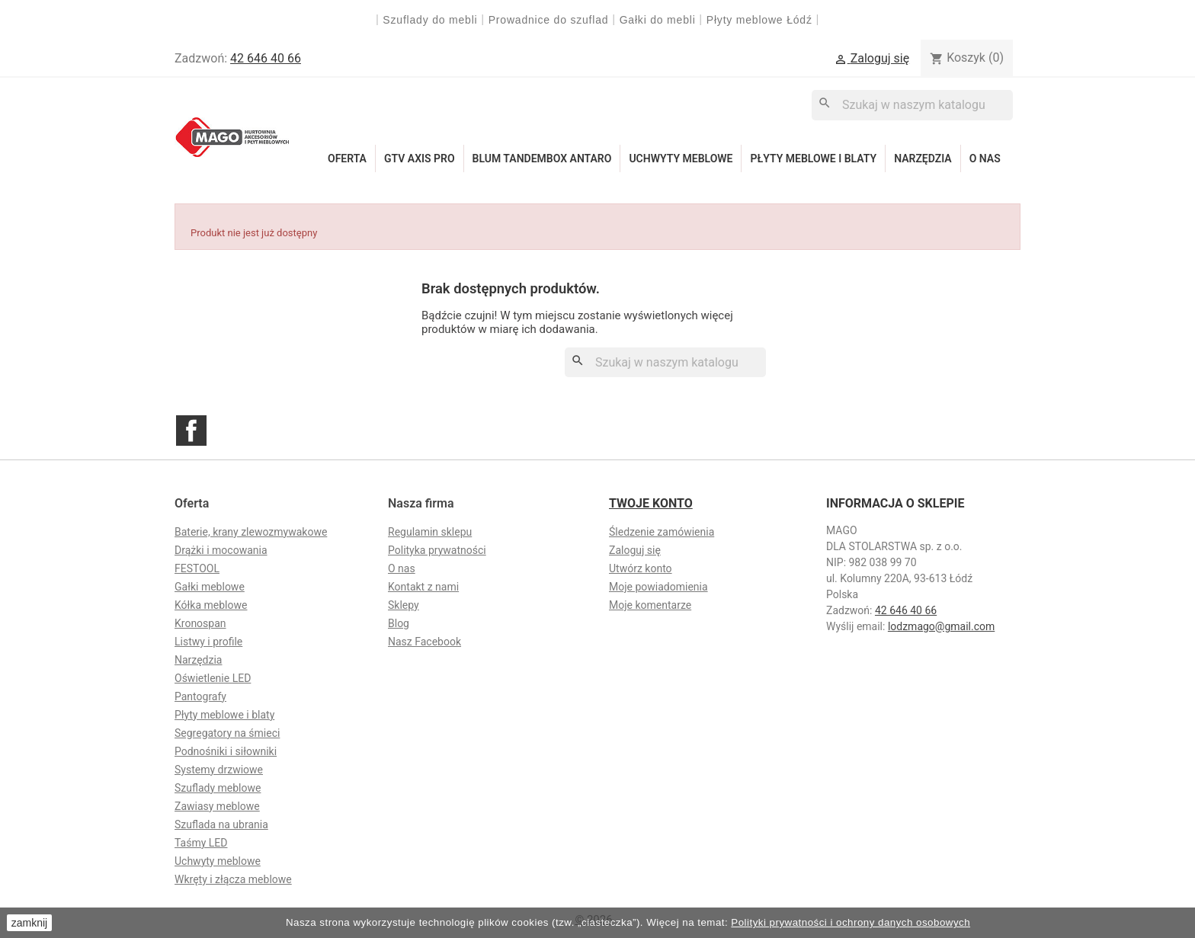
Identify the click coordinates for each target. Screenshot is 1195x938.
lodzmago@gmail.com (941, 626)
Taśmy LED (201, 843)
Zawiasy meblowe (217, 806)
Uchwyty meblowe (680, 158)
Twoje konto (651, 503)
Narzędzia (923, 158)
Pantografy (200, 696)
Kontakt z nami (423, 587)
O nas (985, 158)
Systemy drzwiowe (219, 770)
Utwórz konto (640, 568)
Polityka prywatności (437, 550)
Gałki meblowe (210, 587)
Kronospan (200, 623)
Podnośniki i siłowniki (226, 751)
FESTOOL (197, 568)
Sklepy (403, 605)
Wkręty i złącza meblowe (233, 879)
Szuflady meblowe (218, 788)
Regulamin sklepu (430, 532)
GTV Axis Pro (419, 158)
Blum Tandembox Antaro (542, 158)
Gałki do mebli (658, 20)
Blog (398, 623)
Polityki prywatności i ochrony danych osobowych (850, 922)
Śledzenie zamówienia (661, 532)
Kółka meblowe (211, 605)
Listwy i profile (208, 641)
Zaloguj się (635, 550)
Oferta (347, 158)
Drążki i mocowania (221, 550)
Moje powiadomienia (658, 587)
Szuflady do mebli (430, 20)
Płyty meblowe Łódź (761, 20)
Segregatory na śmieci (227, 733)
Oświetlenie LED (213, 678)
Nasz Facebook (424, 641)
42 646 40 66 (265, 58)
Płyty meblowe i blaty (813, 158)
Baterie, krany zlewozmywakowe (251, 532)
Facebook (191, 430)
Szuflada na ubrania (221, 824)
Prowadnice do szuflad (549, 20)
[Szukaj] (912, 105)
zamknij (29, 923)
